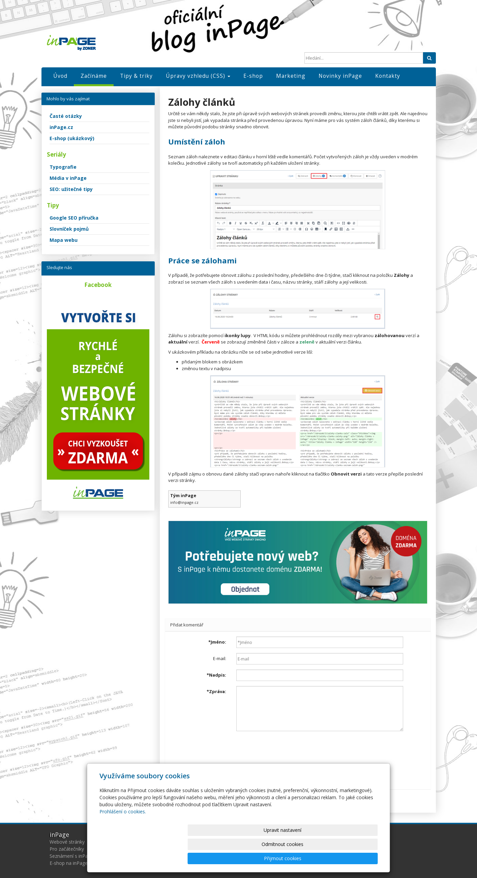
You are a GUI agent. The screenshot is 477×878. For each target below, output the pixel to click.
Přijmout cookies (352, 858)
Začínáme (94, 75)
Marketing (290, 75)
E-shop (253, 75)
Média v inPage (68, 178)
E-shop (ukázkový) (72, 138)
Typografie (63, 167)
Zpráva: (216, 691)
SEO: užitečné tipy (71, 189)
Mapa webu (64, 240)
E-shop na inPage (69, 863)
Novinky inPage (340, 75)
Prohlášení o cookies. (122, 840)
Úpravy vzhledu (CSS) (198, 75)
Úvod (60, 75)
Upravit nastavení (241, 858)
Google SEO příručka (74, 218)
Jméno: (217, 642)
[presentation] (287, 749)
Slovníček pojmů (69, 229)
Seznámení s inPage (71, 856)
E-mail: (219, 658)
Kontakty (387, 75)
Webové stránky (67, 842)
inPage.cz (61, 127)
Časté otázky (66, 116)
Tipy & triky (136, 75)
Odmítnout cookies (297, 858)
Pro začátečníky (67, 849)
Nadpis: (216, 675)
